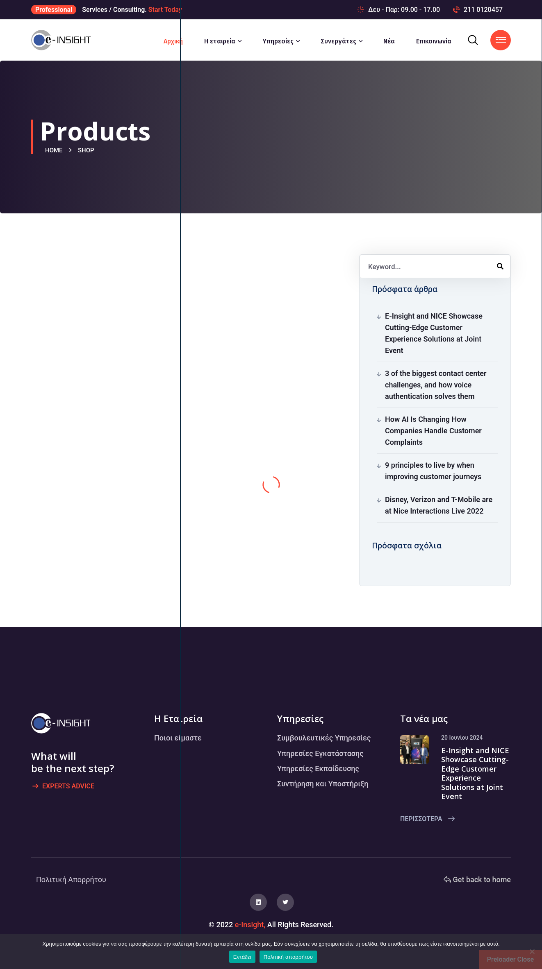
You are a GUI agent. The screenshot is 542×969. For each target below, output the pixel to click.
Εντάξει (242, 957)
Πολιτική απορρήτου (288, 957)
